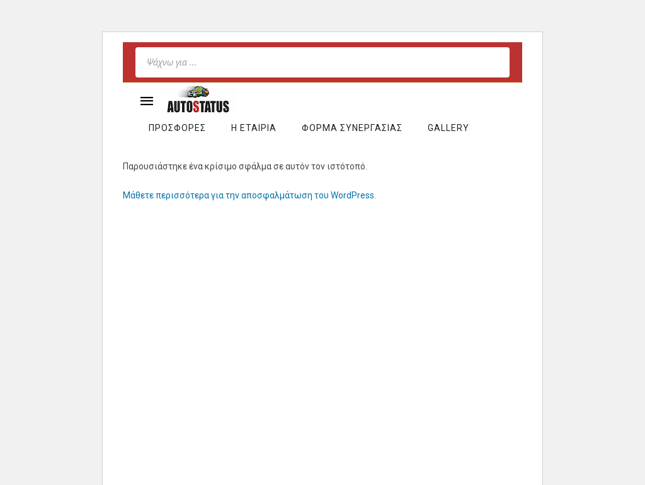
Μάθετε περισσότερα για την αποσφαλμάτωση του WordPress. (249, 195)
